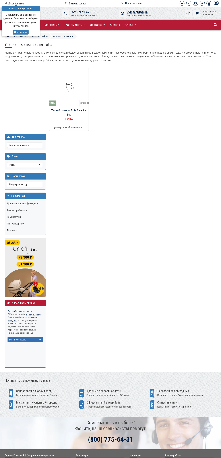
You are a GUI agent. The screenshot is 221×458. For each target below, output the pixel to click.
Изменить (20, 32)
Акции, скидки (82, 395)
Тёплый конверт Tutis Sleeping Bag (69, 112)
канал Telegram (15, 253)
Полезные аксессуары (87, 437)
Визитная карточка (17, 412)
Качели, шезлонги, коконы (89, 414)
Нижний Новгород (138, 414)
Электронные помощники (88, 428)
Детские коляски (84, 399)
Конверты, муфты (84, 432)
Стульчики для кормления (88, 409)
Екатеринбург (136, 404)
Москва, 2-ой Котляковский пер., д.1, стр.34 (29, 418)
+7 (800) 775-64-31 (17, 395)
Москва (133, 395)
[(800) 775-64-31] (65, 13)
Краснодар (135, 409)
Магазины (52, 24)
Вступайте (13, 243)
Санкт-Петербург (138, 399)
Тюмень (133, 418)
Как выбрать (75, 24)
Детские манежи (84, 418)
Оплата (115, 24)
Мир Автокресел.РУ (85, 442)
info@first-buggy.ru (17, 407)
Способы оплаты (174, 413)
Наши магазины (133, 3)
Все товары (82, 387)
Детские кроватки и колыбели (90, 404)
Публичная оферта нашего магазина (126, 453)
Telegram (12, 401)
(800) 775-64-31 (80, 11)
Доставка (97, 24)
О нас (130, 24)
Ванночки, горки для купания (90, 423)
